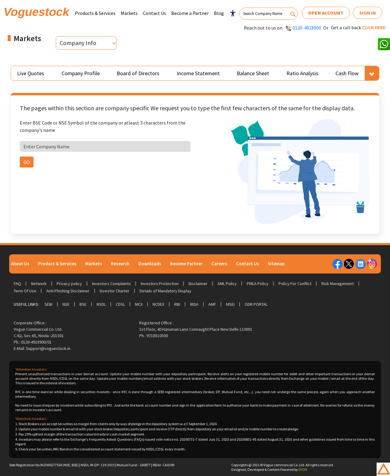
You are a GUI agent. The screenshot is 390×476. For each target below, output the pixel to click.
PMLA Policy (257, 283)
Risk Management (337, 283)
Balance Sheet (253, 73)
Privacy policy (69, 283)
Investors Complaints (111, 283)
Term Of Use (25, 291)
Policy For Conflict (294, 283)
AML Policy (227, 283)
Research (120, 263)
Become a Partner (190, 13)
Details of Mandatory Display (165, 291)
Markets (129, 13)
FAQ (17, 283)
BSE (83, 304)
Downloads (149, 263)
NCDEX (158, 304)
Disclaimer (198, 283)
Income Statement (198, 73)
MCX (139, 304)
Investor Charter (114, 291)
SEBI (48, 304)
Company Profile (81, 73)
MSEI (230, 304)
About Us (20, 263)
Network (39, 283)
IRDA (194, 304)
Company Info (78, 43)
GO (26, 162)
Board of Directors (138, 73)
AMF (212, 304)
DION (303, 469)
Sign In (367, 13)
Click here (373, 27)
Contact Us (154, 13)
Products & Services (95, 13)
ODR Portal (256, 304)
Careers (219, 263)
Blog (219, 13)
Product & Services (57, 263)
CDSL (120, 304)
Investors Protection (160, 283)
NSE (65, 304)
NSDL (101, 304)
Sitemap (276, 263)
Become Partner (186, 263)
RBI (177, 304)
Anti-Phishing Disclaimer (68, 291)
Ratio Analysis (302, 73)
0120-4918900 (306, 28)
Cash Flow (347, 73)
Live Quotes (30, 73)
